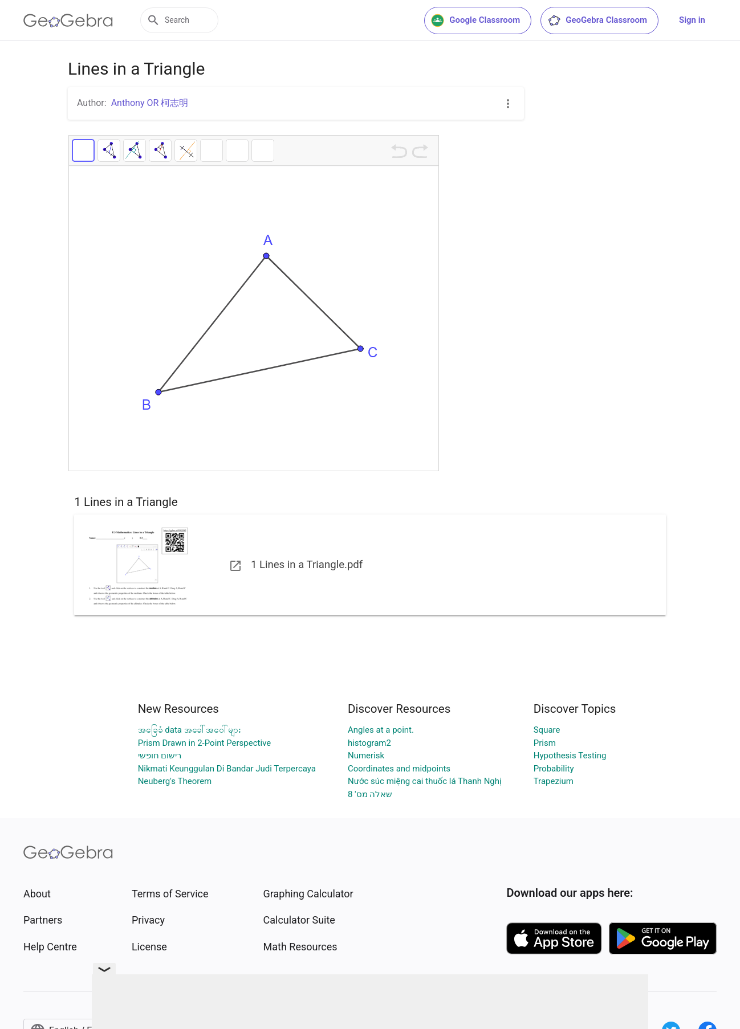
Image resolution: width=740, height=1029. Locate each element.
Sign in (692, 20)
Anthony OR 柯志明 (150, 102)
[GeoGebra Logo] (68, 20)
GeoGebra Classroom (597, 20)
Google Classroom (475, 20)
